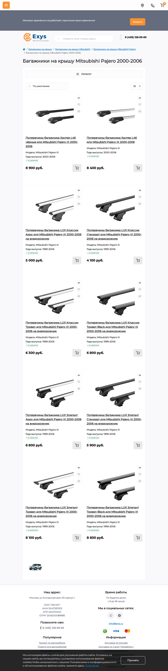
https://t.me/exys (119, 612)
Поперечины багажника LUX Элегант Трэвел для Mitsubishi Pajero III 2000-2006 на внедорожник (52, 509)
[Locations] (142, 5)
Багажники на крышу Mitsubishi (72, 46)
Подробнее (92, 665)
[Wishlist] (78, 102)
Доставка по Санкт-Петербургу (116, 644)
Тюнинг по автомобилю (52, 640)
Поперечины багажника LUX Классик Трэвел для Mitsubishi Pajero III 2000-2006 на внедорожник (52, 324)
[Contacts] (152, 5)
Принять (133, 660)
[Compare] (78, 108)
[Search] (59, 36)
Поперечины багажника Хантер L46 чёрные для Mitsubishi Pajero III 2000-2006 (52, 139)
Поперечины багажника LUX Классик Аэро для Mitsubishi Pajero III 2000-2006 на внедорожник (53, 232)
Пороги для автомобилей (52, 644)
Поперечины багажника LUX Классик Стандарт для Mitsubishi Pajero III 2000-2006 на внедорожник (114, 232)
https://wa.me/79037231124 (111, 612)
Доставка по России (116, 648)
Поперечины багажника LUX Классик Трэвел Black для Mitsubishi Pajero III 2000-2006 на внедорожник (113, 324)
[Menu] (6, 5)
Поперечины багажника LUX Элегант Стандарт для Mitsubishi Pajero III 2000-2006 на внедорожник (114, 417)
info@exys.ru (116, 621)
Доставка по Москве (116, 640)
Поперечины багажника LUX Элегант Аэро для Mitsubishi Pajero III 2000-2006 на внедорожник (53, 417)
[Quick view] (78, 95)
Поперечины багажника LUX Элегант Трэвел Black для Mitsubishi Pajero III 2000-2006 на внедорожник (113, 509)
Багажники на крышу (40, 46)
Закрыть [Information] (138, 19)
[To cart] (76, 165)
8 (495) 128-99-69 (136, 34)
